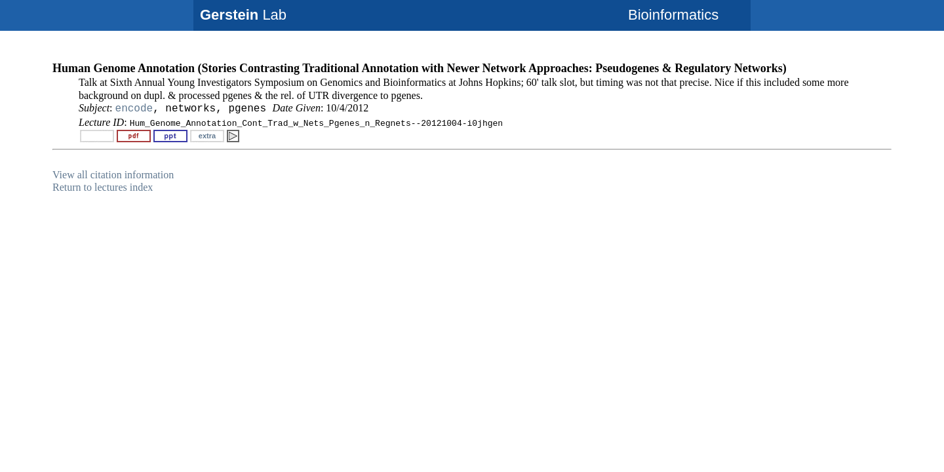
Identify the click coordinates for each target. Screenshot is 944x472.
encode (134, 109)
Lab (243, 15)
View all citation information (113, 174)
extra (207, 136)
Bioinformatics (673, 15)
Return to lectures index (102, 187)
